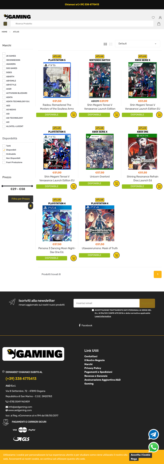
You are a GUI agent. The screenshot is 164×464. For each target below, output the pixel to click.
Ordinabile (11, 154)
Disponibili (11, 150)
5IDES (9, 72)
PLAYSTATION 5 (57, 60)
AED (8, 106)
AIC (8, 122)
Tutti (8, 146)
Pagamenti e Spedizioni (98, 372)
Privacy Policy (92, 368)
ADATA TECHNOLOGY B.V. (18, 101)
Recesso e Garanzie (95, 376)
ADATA (9, 97)
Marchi (88, 364)
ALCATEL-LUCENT (14, 126)
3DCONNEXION (13, 60)
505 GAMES (11, 68)
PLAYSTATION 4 (57, 203)
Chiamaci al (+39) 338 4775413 (82, 4)
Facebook (85, 325)
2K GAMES (11, 56)
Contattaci (90, 356)
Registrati (147, 303)
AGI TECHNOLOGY (14, 118)
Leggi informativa (103, 316)
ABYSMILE (11, 81)
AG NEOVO (11, 110)
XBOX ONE (142, 132)
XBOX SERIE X (142, 60)
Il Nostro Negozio (94, 360)
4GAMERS (11, 64)
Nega (134, 458)
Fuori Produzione (14, 162)
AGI (8, 114)
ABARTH (10, 77)
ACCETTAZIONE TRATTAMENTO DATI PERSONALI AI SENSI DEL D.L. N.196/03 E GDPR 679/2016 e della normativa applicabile (123, 313)
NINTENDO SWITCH (99, 60)
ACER (9, 89)
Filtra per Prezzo (21, 198)
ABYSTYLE (11, 85)
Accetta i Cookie (140, 454)
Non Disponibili (13, 158)
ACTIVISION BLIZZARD (16, 93)
